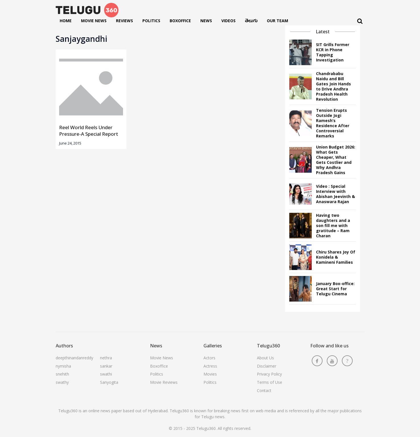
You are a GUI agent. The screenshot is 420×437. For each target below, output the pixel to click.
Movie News (94, 20)
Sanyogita (109, 382)
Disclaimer (266, 366)
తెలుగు (251, 21)
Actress (210, 366)
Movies (210, 374)
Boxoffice (180, 20)
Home (66, 20)
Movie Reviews (164, 382)
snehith (62, 374)
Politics (151, 20)
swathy (62, 382)
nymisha (63, 366)
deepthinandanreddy (74, 357)
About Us (265, 357)
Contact (264, 390)
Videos (228, 20)
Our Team (277, 20)
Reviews (124, 20)
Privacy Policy (269, 374)
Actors (209, 357)
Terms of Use (269, 382)
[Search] (359, 21)
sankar (106, 366)
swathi (106, 374)
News (206, 20)
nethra (106, 357)
